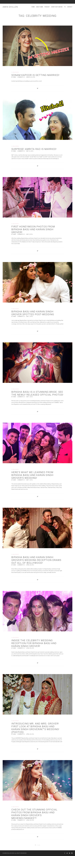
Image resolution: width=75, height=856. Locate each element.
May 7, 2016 (29, 316)
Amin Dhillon (10, 7)
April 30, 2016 (30, 565)
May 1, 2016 (29, 396)
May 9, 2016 (29, 234)
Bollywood (16, 72)
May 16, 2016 (29, 151)
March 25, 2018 (30, 77)
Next (39, 845)
